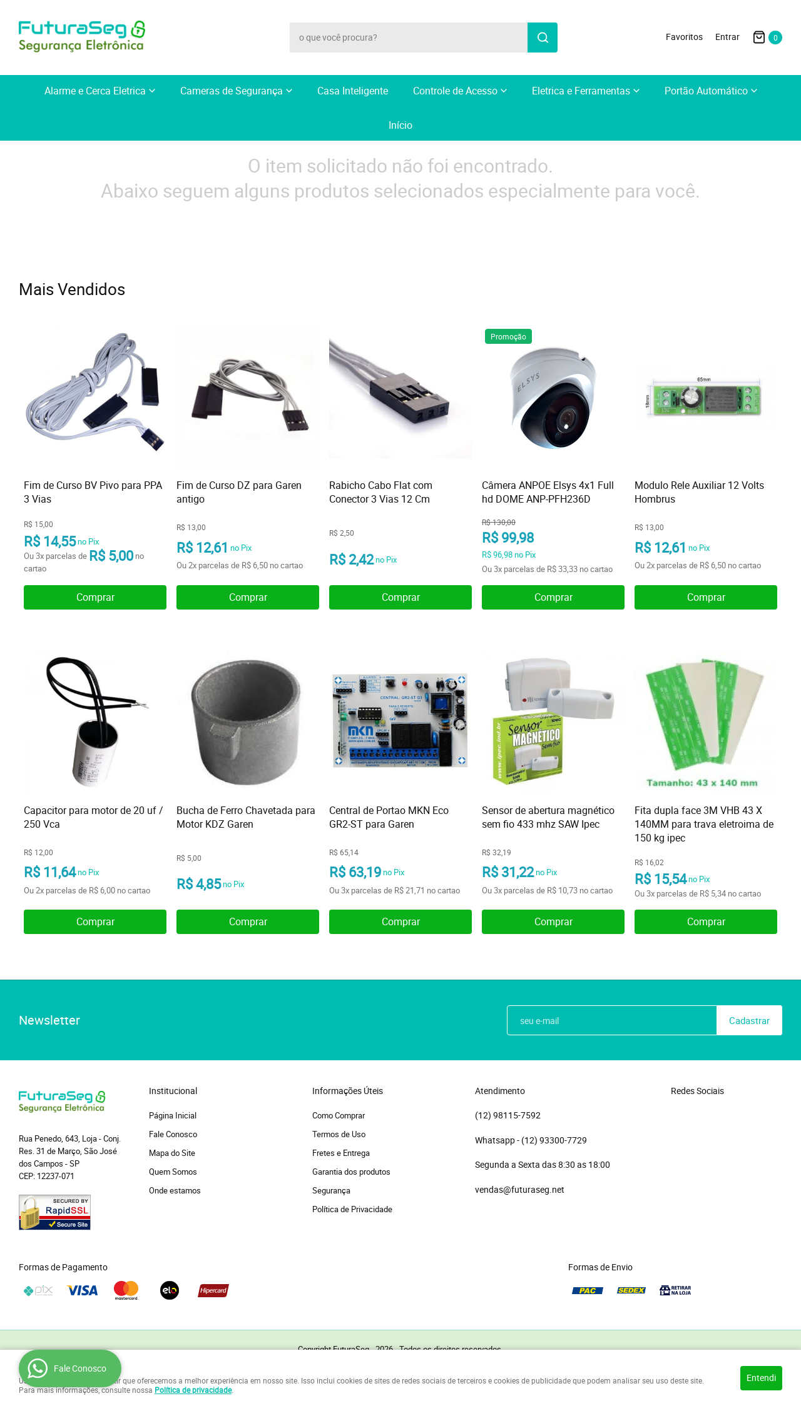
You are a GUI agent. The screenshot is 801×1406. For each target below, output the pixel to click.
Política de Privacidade (352, 1209)
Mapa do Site (172, 1152)
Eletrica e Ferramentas (581, 91)
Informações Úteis (347, 1091)
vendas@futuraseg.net (519, 1189)
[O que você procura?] (543, 38)
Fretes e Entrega (341, 1152)
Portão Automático (706, 91)
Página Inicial (172, 1115)
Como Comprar (338, 1115)
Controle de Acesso (455, 91)
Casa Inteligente (352, 91)
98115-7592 (508, 1115)
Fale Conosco (173, 1134)
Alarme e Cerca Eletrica (95, 91)
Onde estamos (175, 1190)
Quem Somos (173, 1171)
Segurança (331, 1190)
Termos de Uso (338, 1134)
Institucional (173, 1091)
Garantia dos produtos (351, 1171)
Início (400, 125)
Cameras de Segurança (231, 91)
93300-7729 (555, 1140)
